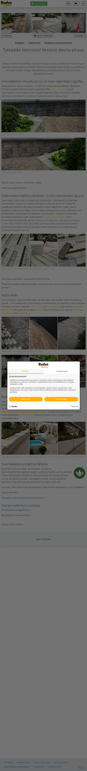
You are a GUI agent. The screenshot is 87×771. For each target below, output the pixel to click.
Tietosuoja (74, 406)
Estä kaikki (25, 399)
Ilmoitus (25, 371)
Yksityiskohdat (61, 371)
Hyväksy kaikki (61, 399)
